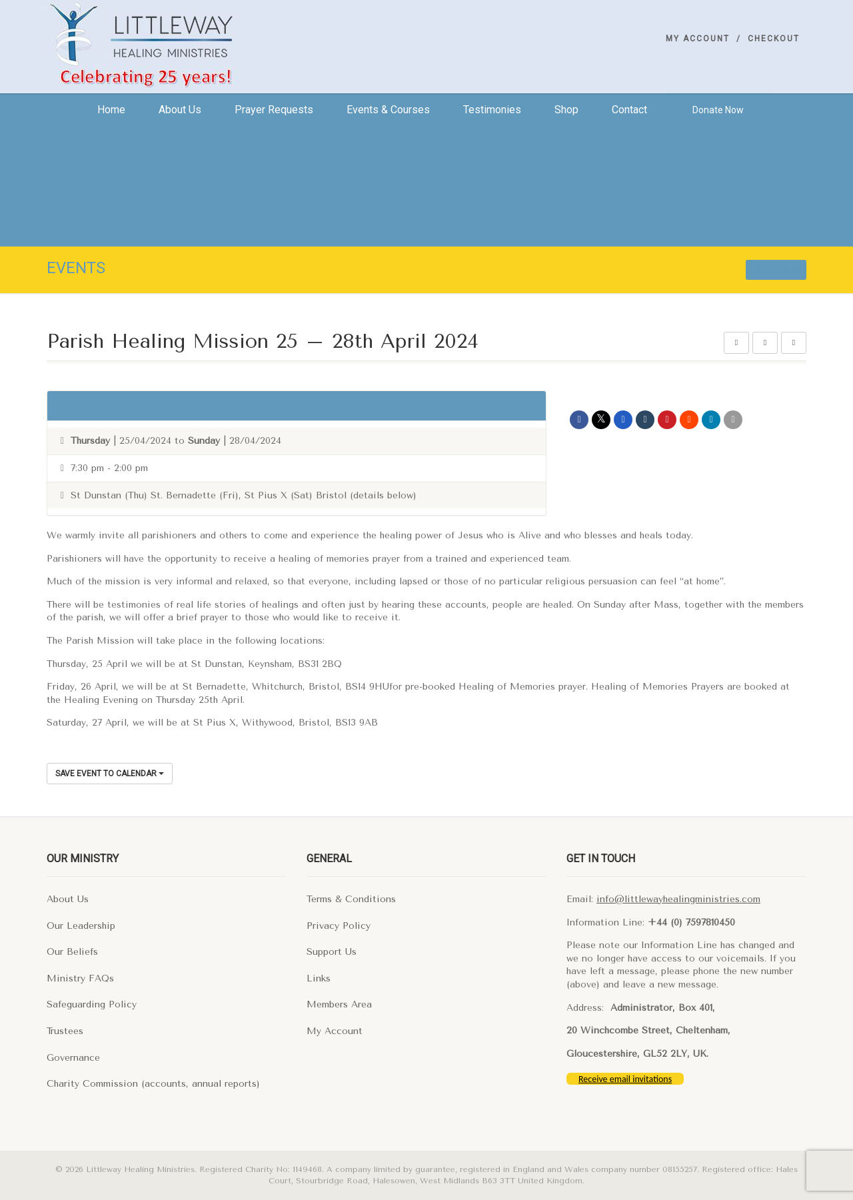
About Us (68, 899)
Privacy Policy (339, 925)
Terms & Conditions (351, 899)
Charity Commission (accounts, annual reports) (153, 1083)
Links (319, 978)
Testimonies (492, 109)
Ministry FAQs (80, 978)
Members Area (339, 1004)
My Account (698, 38)
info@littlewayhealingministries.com (678, 899)
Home (111, 109)
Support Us (332, 951)
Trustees (65, 1031)
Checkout (774, 38)
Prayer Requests (274, 109)
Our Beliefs (72, 951)
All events (776, 270)
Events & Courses (388, 109)
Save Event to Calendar (109, 773)
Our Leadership (81, 925)
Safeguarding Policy (92, 1004)
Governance (73, 1057)
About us (180, 109)
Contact (629, 109)
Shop (566, 109)
